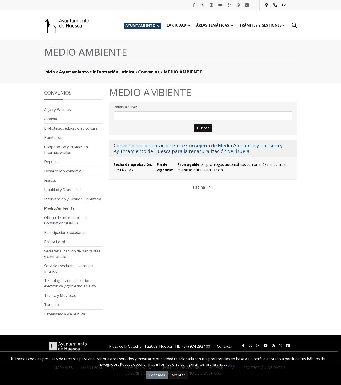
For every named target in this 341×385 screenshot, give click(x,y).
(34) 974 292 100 (196, 346)
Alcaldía (50, 118)
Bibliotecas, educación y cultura (70, 128)
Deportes (52, 161)
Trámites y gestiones (262, 25)
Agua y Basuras (57, 109)
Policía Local (54, 241)
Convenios (149, 72)
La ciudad (179, 25)
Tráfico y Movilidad (60, 295)
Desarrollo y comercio (63, 171)
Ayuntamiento (142, 25)
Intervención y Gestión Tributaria (72, 198)
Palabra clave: (125, 106)
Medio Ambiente (59, 208)
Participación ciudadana (64, 232)
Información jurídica (113, 72)
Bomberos (53, 137)
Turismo (51, 304)
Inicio (49, 72)
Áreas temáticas (215, 25)
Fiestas (50, 180)
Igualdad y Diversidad (62, 189)
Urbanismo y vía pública (64, 314)
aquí (232, 364)
